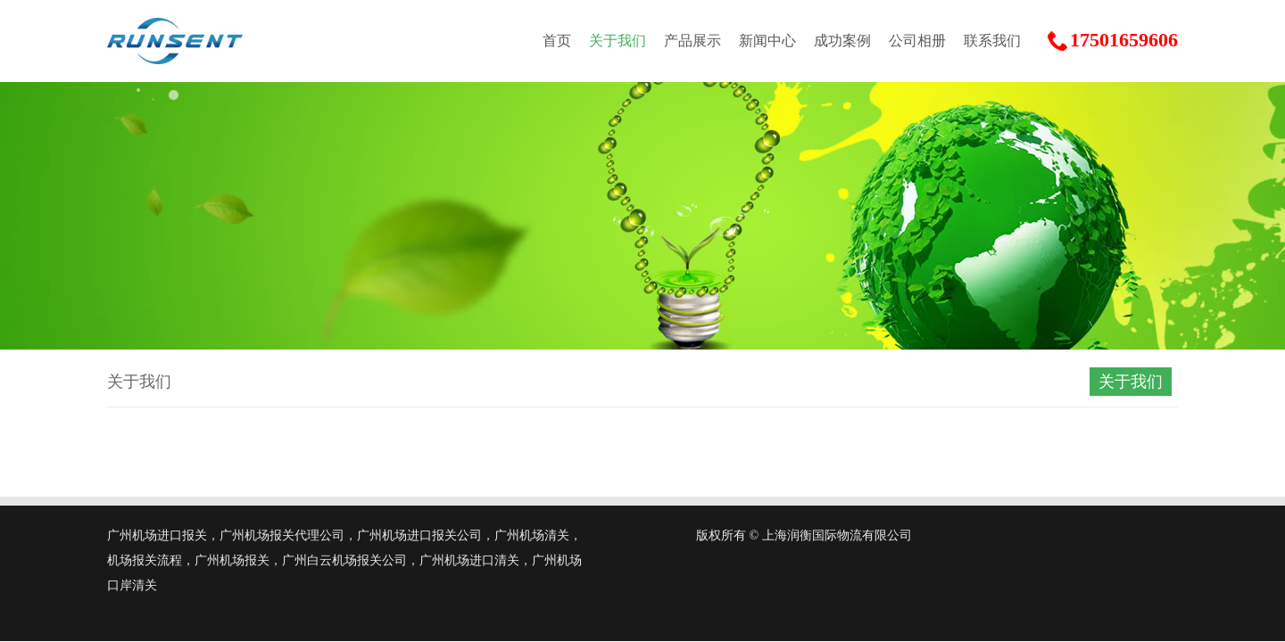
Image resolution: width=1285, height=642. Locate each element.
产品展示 (692, 40)
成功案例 (842, 40)
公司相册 (917, 40)
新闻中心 (767, 40)
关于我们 (617, 40)
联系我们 (992, 40)
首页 (557, 40)
